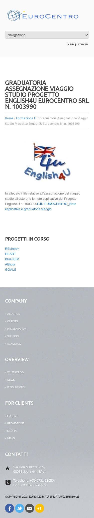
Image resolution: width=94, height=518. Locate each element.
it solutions (16, 387)
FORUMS (12, 416)
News (11, 438)
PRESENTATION (16, 328)
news (11, 380)
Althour (10, 264)
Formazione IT (26, 118)
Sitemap (82, 44)
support (13, 336)
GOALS (10, 269)
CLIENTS (12, 321)
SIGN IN (12, 431)
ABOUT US (13, 314)
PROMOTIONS (15, 423)
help (71, 44)
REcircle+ (12, 249)
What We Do (15, 372)
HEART (10, 254)
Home (9, 118)
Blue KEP (12, 259)
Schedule (14, 343)
